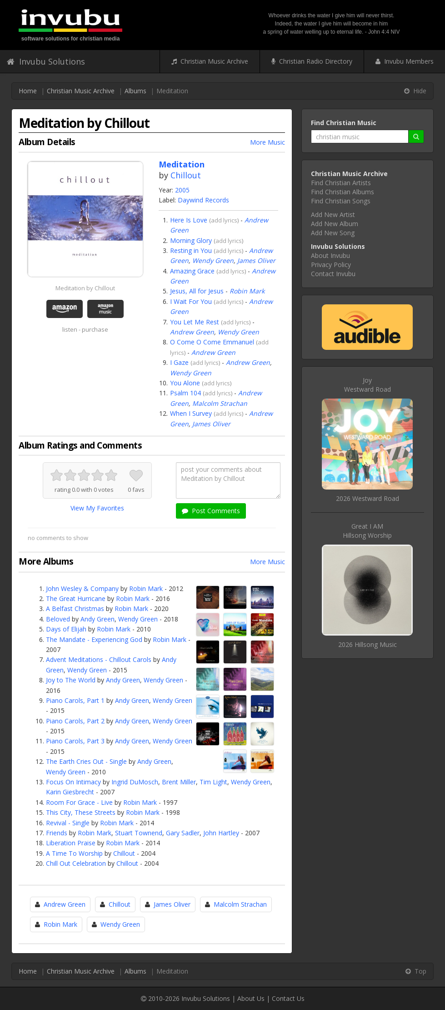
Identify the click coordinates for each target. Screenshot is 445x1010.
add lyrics (224, 220)
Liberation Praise (70, 842)
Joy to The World (70, 680)
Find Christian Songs (340, 201)
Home (28, 90)
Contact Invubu (333, 273)
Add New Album (334, 223)
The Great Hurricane (75, 598)
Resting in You (191, 250)
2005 (182, 190)
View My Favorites (97, 508)
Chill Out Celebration (76, 863)
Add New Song (333, 232)
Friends (56, 832)
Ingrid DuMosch (134, 782)
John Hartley (221, 832)
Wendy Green (213, 260)
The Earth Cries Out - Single (86, 761)
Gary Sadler (183, 832)
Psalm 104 (185, 393)
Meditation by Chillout (85, 288)
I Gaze (179, 362)
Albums (135, 90)
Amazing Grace (192, 271)
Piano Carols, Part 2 (75, 721)
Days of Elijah (66, 629)
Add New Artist (333, 214)
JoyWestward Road (367, 385)
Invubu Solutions (46, 61)
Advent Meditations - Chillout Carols (98, 659)
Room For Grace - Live (79, 802)
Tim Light (213, 782)
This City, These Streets (80, 812)
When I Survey (191, 413)
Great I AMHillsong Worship (367, 531)
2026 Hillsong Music (367, 644)
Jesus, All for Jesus (197, 291)
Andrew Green (192, 332)
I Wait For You (191, 301)
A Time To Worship (74, 853)
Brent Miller (179, 782)
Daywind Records (203, 200)
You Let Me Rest (194, 322)
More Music (267, 142)
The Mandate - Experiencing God (94, 639)
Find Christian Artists (341, 182)
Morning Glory (191, 240)
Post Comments (211, 510)
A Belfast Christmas (75, 608)
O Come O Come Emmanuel (212, 342)
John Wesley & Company (82, 588)
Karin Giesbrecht (70, 792)
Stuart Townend (138, 832)
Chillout (185, 175)
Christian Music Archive (209, 61)
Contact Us (288, 998)
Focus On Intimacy (73, 782)
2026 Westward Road (367, 498)
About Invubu (330, 255)
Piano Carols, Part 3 (75, 741)
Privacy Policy (331, 264)
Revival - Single (68, 822)
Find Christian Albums (342, 191)
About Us (251, 998)
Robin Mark (247, 291)
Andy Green (97, 619)
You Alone (185, 383)
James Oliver (256, 260)
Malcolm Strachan (219, 403)
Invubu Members (404, 61)
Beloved (58, 619)
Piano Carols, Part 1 (75, 700)
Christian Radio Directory (311, 61)
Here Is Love (188, 220)
